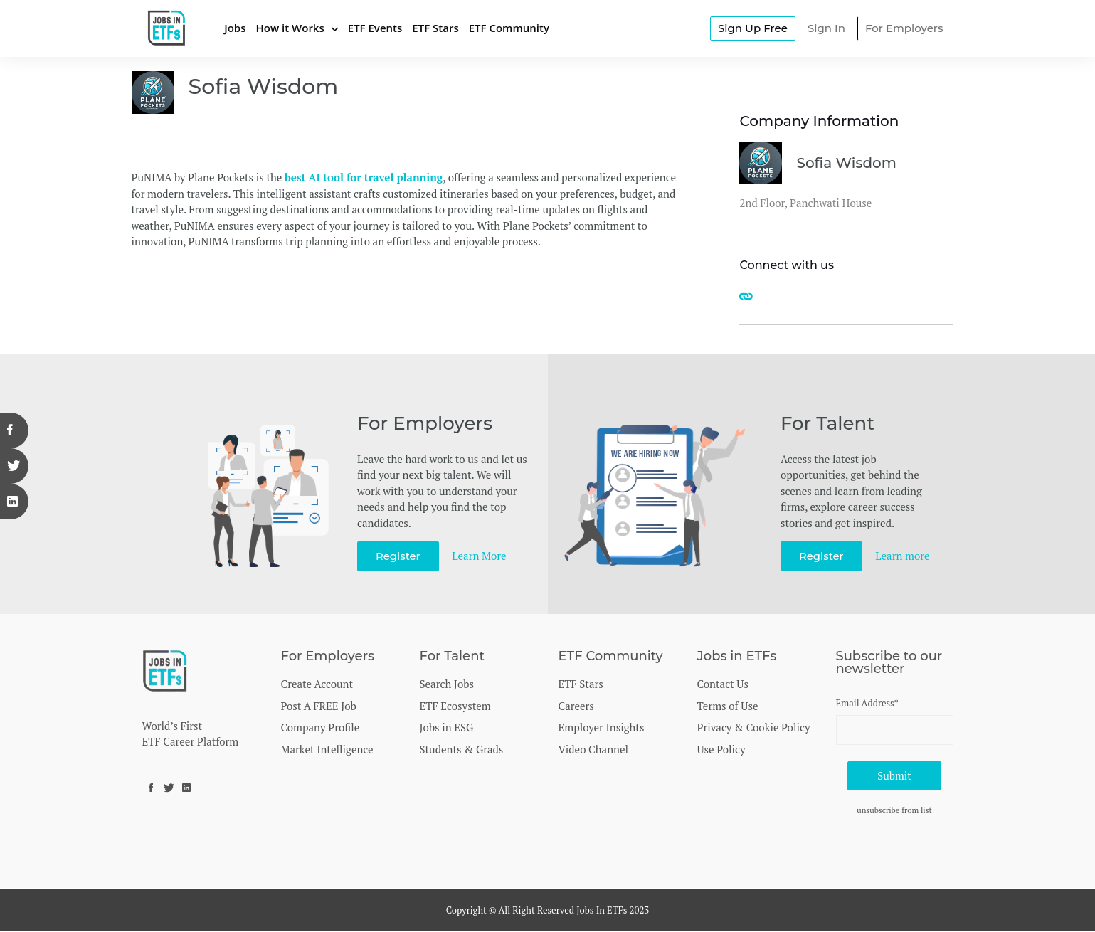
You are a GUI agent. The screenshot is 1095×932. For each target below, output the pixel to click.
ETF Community (509, 28)
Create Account (317, 684)
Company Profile (320, 727)
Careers (576, 706)
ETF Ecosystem (455, 706)
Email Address (867, 703)
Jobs (234, 28)
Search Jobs (447, 684)
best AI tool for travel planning (364, 177)
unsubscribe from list (894, 810)
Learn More (480, 556)
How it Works (289, 28)
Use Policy (721, 749)
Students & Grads (462, 749)
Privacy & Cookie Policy (753, 727)
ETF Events (375, 28)
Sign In (826, 28)
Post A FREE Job (318, 706)
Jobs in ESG (447, 727)
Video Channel (594, 749)
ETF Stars (435, 28)
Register (398, 556)
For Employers (904, 28)
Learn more (903, 556)
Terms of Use (727, 706)
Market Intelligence (327, 749)
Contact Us (722, 684)
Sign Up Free (753, 28)
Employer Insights (602, 727)
